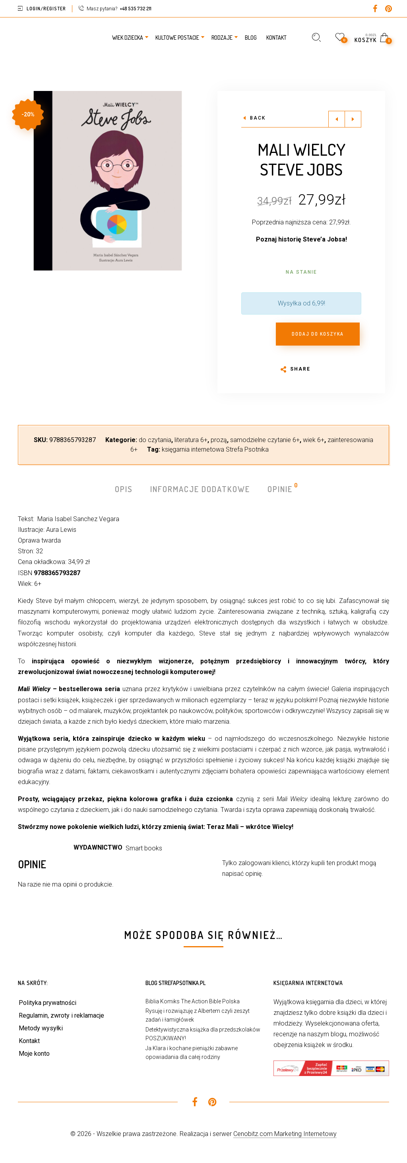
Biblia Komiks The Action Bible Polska (192, 1001)
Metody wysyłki (41, 1028)
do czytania (155, 440)
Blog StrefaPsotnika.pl (175, 982)
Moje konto (34, 1053)
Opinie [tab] (280, 488)
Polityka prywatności (47, 1003)
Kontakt (29, 1041)
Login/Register (46, 9)
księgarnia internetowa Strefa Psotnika (215, 449)
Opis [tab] (124, 489)
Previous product (337, 119)
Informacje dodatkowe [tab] (200, 489)
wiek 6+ (313, 440)
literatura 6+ (190, 440)
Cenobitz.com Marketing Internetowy (285, 1134)
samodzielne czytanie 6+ (265, 440)
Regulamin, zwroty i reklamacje (61, 1015)
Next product (353, 119)
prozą (219, 440)
